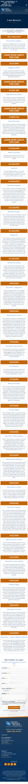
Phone (5, 678)
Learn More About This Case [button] (14, 56)
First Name (6, 668)
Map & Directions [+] (6, 743)
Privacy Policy (21, 710)
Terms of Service (13, 711)
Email (5, 683)
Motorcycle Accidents (7, 31)
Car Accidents (19, 30)
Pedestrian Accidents (19, 31)
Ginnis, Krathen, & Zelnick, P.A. (11, 778)
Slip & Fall (18, 32)
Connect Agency (17, 779)
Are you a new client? (8, 688)
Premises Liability (11, 32)
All (5, 30)
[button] (26, 5)
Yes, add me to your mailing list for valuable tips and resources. (13, 703)
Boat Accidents (11, 30)
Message (5, 693)
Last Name (6, 673)
